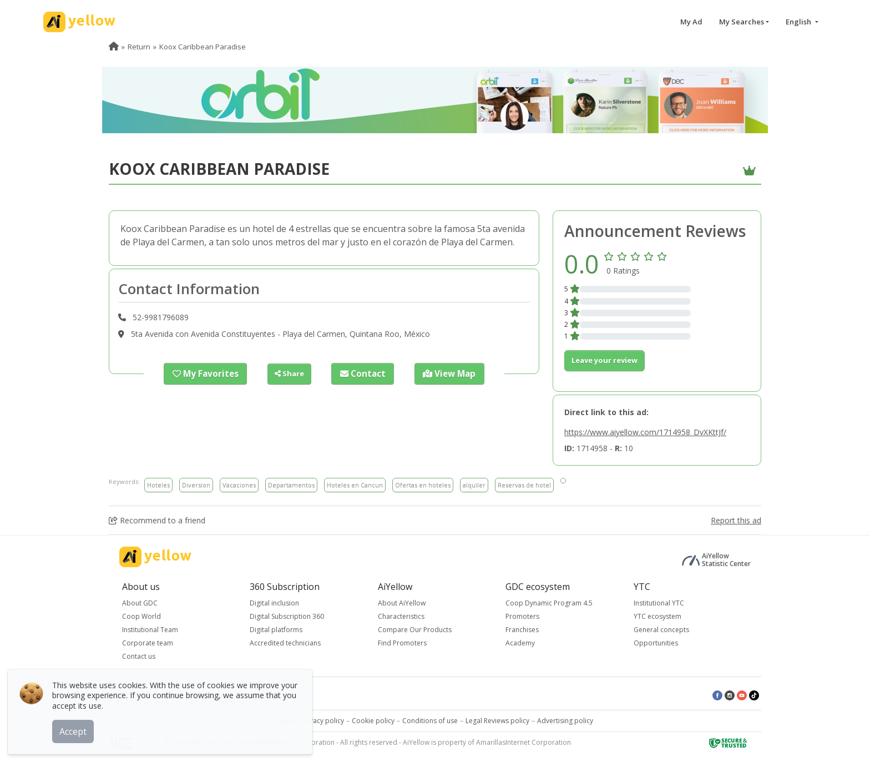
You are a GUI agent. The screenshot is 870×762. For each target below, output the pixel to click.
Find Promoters (402, 643)
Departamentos (291, 485)
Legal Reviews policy (497, 720)
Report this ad (736, 520)
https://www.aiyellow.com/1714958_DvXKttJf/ (645, 432)
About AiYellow (402, 603)
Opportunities (656, 643)
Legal (285, 720)
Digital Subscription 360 (287, 616)
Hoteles (158, 485)
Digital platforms (276, 629)
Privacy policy (322, 720)
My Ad (691, 22)
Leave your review (604, 360)
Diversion (196, 485)
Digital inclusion (274, 603)
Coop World (141, 616)
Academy (520, 643)
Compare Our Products (415, 629)
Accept (76, 728)
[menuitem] (114, 47)
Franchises (522, 629)
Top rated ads (207, 694)
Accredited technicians (285, 643)
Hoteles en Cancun (355, 485)
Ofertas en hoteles (423, 485)
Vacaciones (239, 485)
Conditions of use (430, 720)
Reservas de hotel (524, 485)
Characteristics (401, 616)
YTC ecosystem (657, 616)
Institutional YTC (659, 603)
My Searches (741, 22)
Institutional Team (150, 629)
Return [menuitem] (139, 47)
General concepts (661, 629)
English (799, 22)
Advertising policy (565, 720)
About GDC (140, 603)
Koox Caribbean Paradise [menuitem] (202, 47)
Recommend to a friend (157, 520)
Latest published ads (277, 694)
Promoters (522, 616)
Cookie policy (373, 720)
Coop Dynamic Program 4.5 (549, 603)
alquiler (474, 485)
